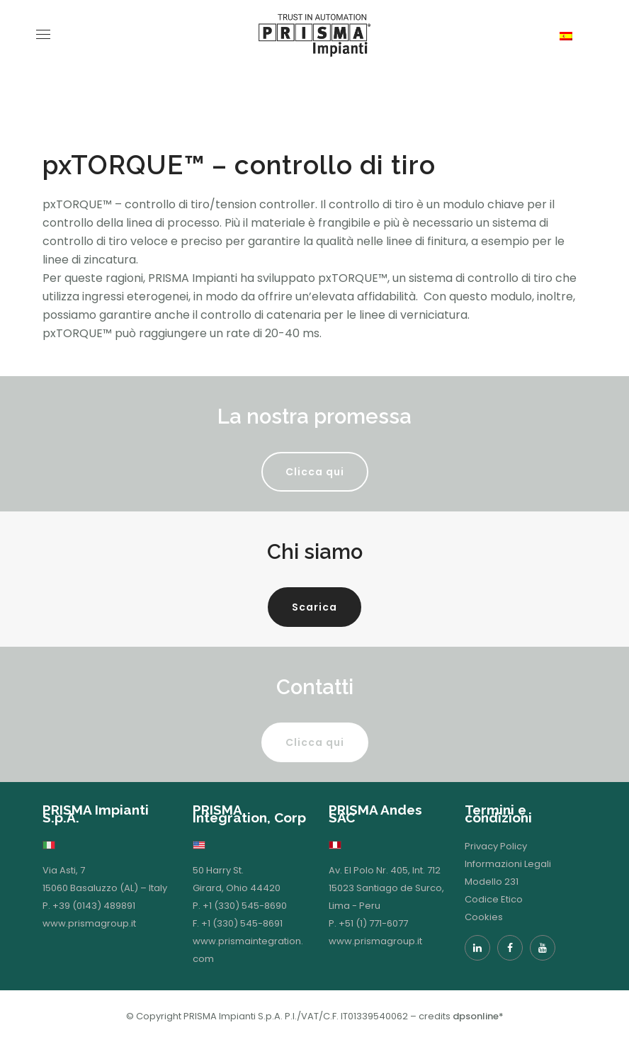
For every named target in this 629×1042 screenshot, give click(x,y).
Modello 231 (491, 881)
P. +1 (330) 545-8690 (240, 905)
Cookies (484, 917)
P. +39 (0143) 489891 (88, 905)
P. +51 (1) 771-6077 (368, 923)
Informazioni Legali (508, 864)
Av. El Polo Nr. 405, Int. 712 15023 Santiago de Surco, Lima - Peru (386, 887)
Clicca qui (314, 472)
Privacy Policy (496, 846)
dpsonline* (478, 1016)
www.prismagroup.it (89, 923)
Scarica (314, 607)
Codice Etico (494, 899)
